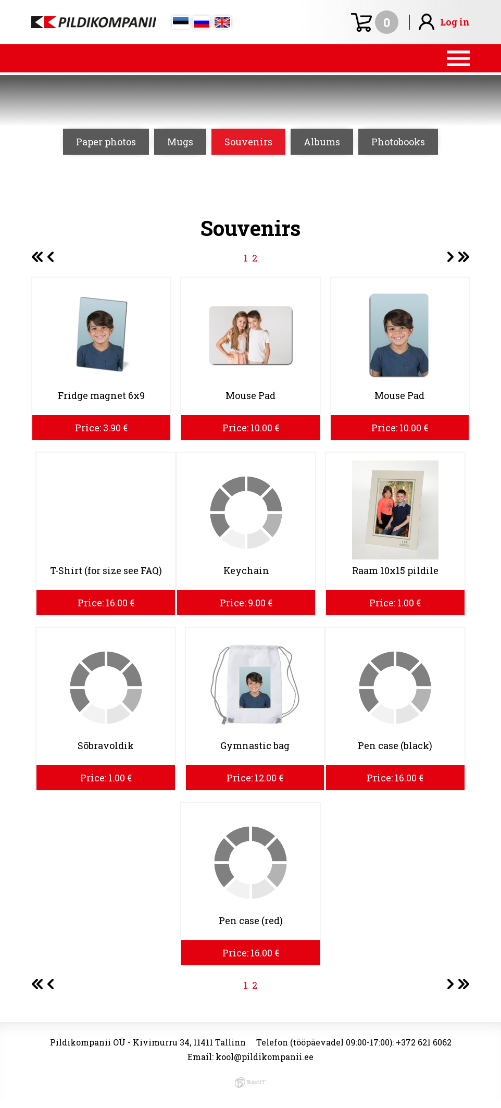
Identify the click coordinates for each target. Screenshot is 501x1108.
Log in (455, 22)
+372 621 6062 (424, 1042)
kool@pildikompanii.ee (265, 1056)
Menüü (250, 58)
